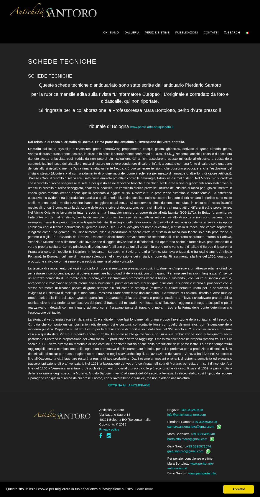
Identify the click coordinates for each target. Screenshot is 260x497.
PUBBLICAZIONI (186, 32)
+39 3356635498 (205, 422)
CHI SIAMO (111, 32)
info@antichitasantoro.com (186, 414)
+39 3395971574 (198, 446)
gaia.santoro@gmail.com (185, 451)
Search (232, 32)
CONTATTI (211, 32)
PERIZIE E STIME (157, 32)
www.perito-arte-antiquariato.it (151, 127)
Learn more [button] (144, 489)
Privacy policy (109, 429)
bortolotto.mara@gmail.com (187, 439)
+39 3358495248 (202, 434)
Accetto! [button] (238, 489)
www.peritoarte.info (202, 473)
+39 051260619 (191, 410)
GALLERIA (132, 32)
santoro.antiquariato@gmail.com (190, 426)
